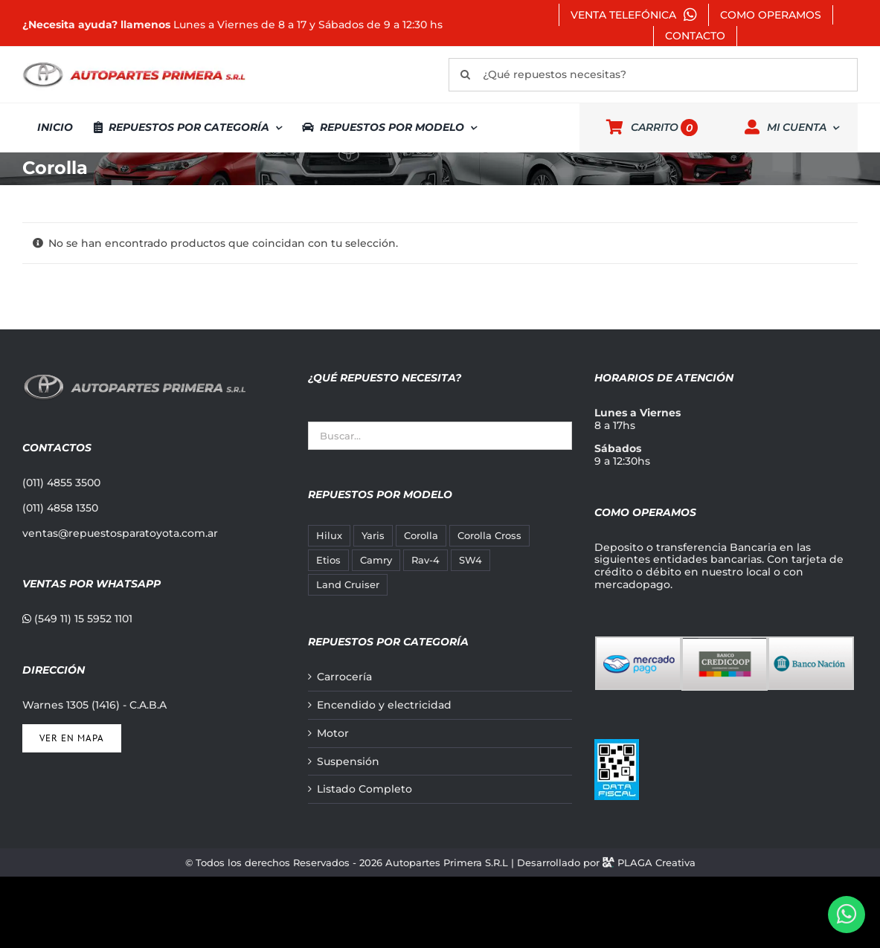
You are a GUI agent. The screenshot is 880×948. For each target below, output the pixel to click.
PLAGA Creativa (656, 862)
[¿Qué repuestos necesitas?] (653, 74)
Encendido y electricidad (384, 705)
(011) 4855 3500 (61, 482)
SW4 (470, 560)
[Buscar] (465, 74)
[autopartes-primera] (133, 64)
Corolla (421, 535)
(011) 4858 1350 (60, 508)
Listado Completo (364, 789)
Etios (328, 560)
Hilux (329, 535)
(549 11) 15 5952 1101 (77, 618)
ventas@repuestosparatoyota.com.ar (120, 533)
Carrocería (344, 677)
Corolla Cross (489, 535)
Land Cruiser (347, 584)
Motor (333, 733)
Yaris (373, 535)
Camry (376, 560)
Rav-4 (425, 560)
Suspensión (348, 761)
